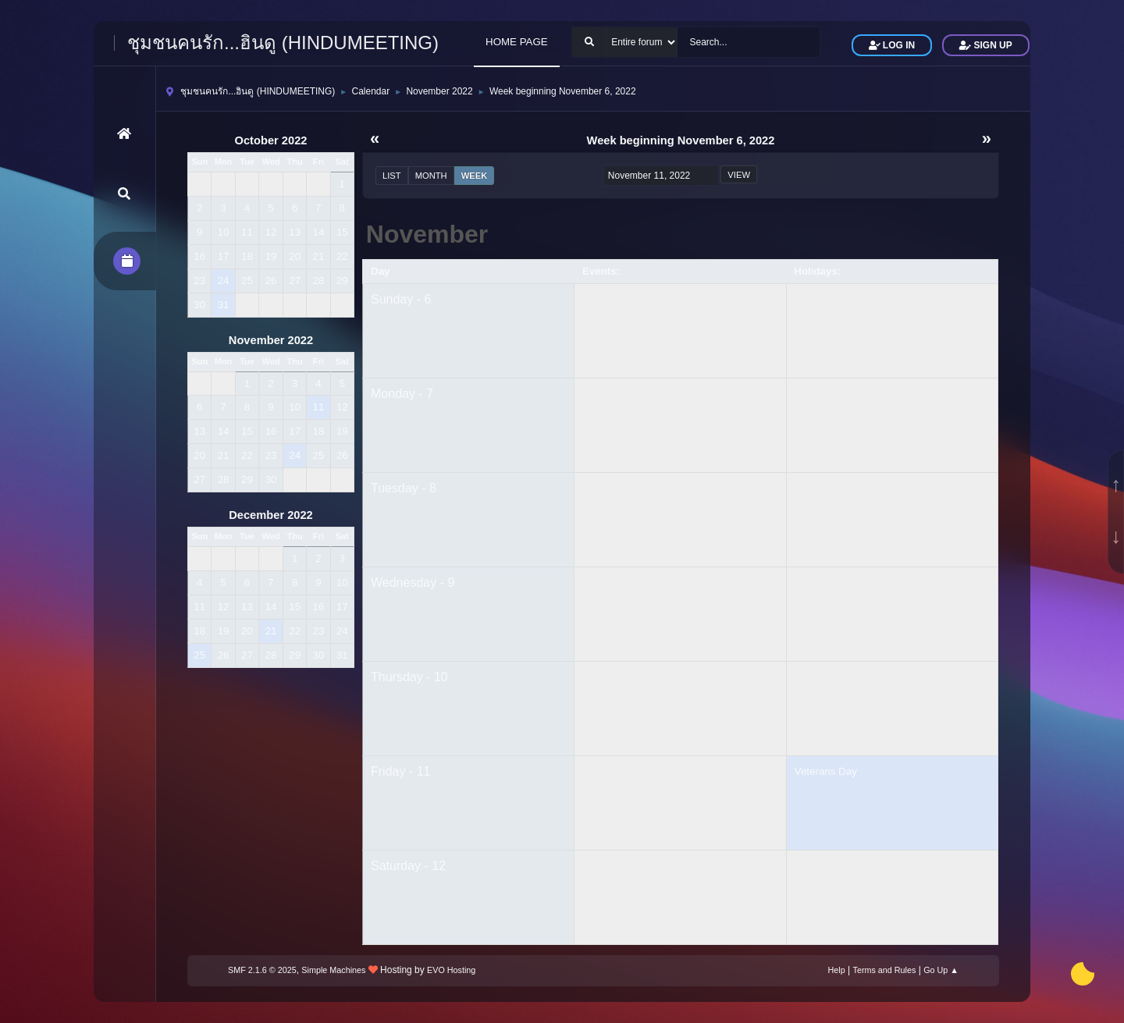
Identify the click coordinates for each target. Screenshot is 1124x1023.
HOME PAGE (517, 42)
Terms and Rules (884, 970)
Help (836, 970)
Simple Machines (333, 970)
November (427, 234)
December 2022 (271, 515)
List (391, 175)
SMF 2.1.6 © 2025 (262, 970)
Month (431, 175)
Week (474, 175)
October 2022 (271, 140)
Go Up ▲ (941, 970)
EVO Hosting (451, 970)
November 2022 (271, 340)
